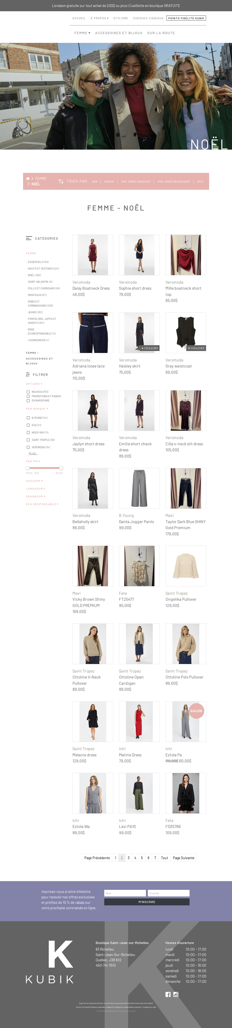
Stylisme (120, 18)
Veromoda (38, 447)
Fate (123, 593)
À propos (98, 18)
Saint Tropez (40, 440)
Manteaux (37, 294)
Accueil (79, 18)
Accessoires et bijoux (119, 33)
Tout (164, 858)
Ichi (33, 425)
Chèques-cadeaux (148, 18)
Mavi (170, 515)
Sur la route (161, 33)
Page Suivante (183, 858)
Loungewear (38, 340)
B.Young (37, 418)
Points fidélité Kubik (186, 18)
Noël (36, 184)
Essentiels (38, 262)
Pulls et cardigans (44, 288)
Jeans (35, 312)
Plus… (33, 453)
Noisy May (37, 433)
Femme (81, 33)
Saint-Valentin (40, 281)
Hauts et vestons (43, 268)
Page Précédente (97, 858)
